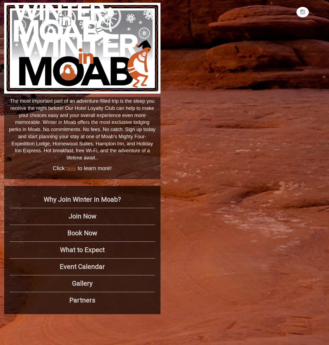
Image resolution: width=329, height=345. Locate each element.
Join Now (82, 216)
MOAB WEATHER (253, 23)
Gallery (82, 283)
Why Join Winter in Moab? (82, 199)
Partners (82, 300)
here (71, 168)
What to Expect (82, 250)
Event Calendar (82, 267)
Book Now (82, 233)
